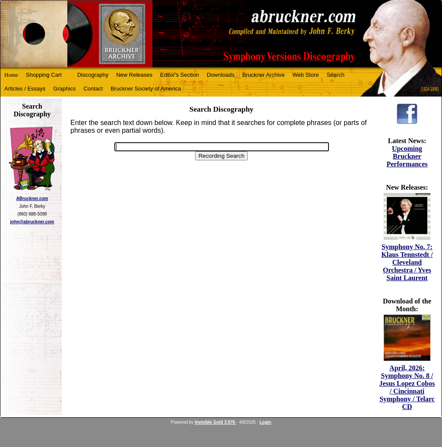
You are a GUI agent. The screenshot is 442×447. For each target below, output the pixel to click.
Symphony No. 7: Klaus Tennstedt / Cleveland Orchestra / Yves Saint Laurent (407, 262)
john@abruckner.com (32, 221)
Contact (93, 88)
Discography (92, 75)
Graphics (64, 88)
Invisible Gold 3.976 (215, 422)
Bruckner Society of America (145, 88)
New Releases (134, 75)
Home (11, 75)
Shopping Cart (44, 75)
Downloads (220, 75)
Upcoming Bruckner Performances (406, 156)
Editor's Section (179, 75)
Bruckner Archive (263, 75)
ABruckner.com (32, 198)
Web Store (306, 75)
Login (265, 422)
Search (335, 75)
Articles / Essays (24, 88)
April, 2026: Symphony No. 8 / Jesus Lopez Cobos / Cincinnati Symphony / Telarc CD (407, 387)
